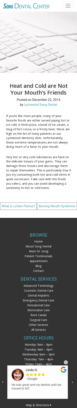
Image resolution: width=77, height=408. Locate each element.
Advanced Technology (38, 286)
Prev (3, 382)
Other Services (38, 325)
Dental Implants (38, 295)
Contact (38, 271)
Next (72, 382)
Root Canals (38, 315)
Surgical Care (38, 320)
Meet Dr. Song (38, 251)
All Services (38, 330)
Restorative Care (38, 310)
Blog (38, 266)
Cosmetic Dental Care (38, 290)
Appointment (39, 261)
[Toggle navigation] (68, 6)
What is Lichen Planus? (18, 206)
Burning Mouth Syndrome (57, 206)
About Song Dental (38, 246)
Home (38, 241)
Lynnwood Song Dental (40, 105)
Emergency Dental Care (38, 300)
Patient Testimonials (38, 256)
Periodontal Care (38, 305)
